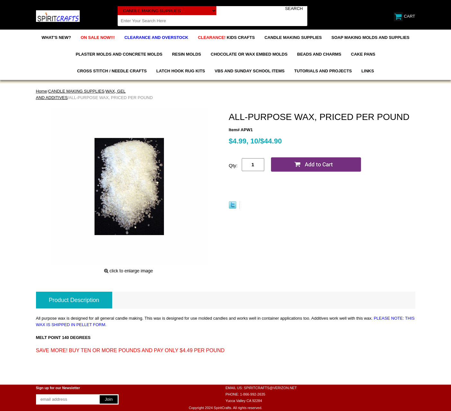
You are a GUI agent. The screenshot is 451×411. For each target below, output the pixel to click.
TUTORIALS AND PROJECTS (323, 70)
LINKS (367, 70)
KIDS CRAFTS (226, 37)
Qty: (233, 165)
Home (41, 91)
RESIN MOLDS (186, 54)
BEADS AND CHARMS (319, 54)
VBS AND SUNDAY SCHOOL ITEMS (249, 70)
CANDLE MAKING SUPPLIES (293, 37)
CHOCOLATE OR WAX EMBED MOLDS (249, 54)
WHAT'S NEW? (56, 37)
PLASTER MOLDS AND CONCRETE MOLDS (119, 54)
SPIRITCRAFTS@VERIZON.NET (270, 388)
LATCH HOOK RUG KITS (180, 70)
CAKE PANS (363, 54)
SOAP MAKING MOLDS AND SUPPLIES (370, 37)
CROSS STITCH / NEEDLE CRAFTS (112, 70)
